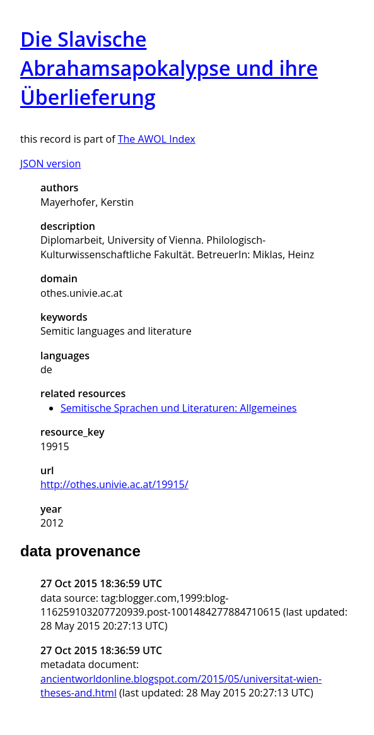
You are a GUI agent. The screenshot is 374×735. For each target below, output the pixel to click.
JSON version (50, 163)
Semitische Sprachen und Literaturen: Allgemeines (178, 408)
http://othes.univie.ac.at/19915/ (114, 484)
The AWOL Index (157, 139)
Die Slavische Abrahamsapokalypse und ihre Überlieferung (169, 68)
